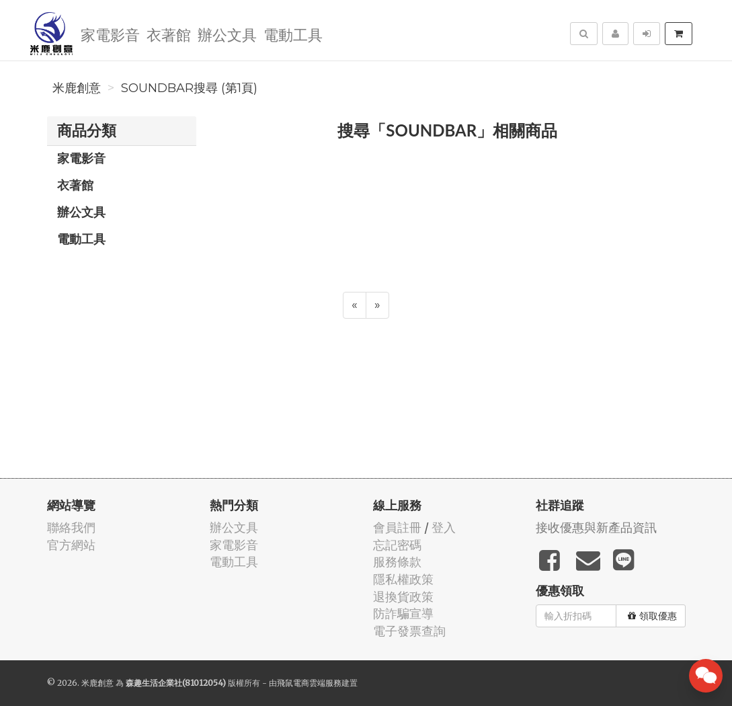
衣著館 (169, 34)
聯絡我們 (71, 527)
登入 (444, 527)
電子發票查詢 (409, 631)
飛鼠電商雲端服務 (309, 683)
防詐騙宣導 (403, 613)
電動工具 (293, 34)
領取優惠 (652, 616)
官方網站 (71, 545)
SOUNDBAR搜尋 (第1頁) (189, 88)
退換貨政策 (403, 596)
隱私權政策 (403, 579)
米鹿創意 (76, 88)
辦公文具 (227, 34)
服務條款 (397, 562)
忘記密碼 (397, 545)
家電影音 (110, 34)
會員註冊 (397, 527)
